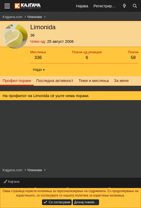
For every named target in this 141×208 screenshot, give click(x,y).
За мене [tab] (121, 80)
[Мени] (7, 6)
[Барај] (135, 6)
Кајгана (11, 181)
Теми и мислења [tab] (93, 80)
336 (38, 57)
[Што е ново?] (124, 6)
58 (133, 57)
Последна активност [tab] (54, 80)
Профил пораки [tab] (17, 80)
